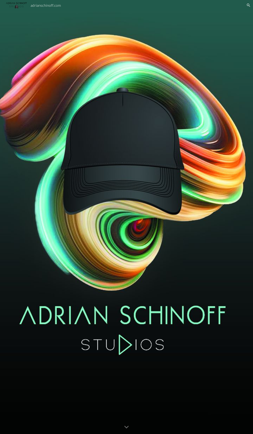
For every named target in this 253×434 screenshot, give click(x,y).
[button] (248, 5)
